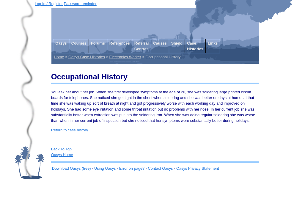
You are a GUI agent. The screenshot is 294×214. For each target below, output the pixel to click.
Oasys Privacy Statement (197, 168)
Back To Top (61, 149)
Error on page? (131, 168)
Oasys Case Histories (86, 57)
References (119, 43)
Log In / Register (49, 3)
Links (213, 43)
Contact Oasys (160, 168)
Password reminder (80, 3)
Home (59, 57)
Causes (160, 43)
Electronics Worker (125, 57)
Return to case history (69, 130)
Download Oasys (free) (71, 168)
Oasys (61, 43)
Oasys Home (62, 154)
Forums (98, 43)
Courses (79, 43)
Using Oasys (105, 168)
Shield (177, 43)
